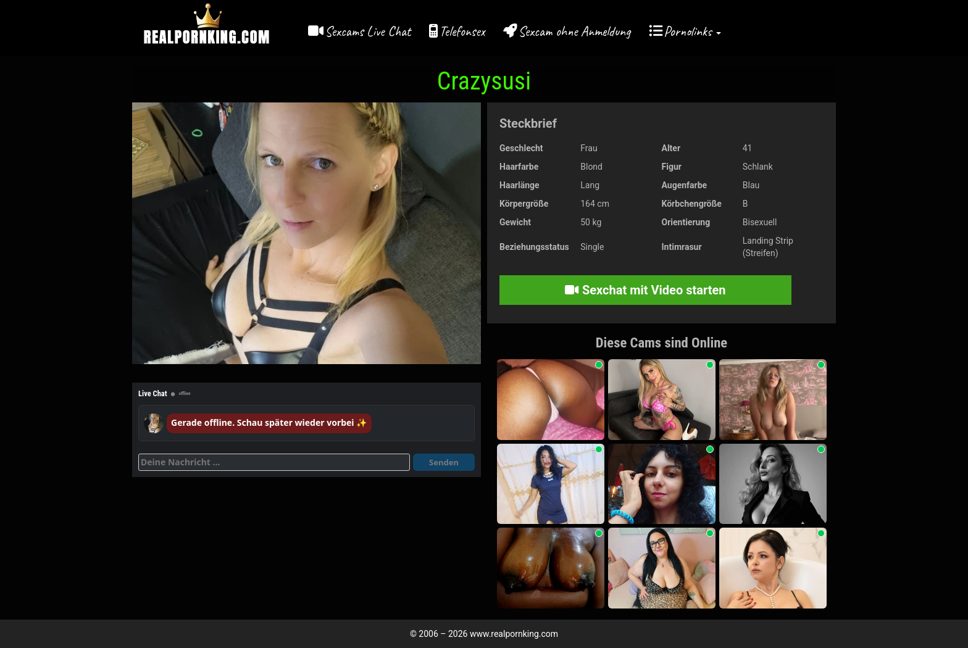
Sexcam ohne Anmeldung (574, 31)
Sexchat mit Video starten (645, 290)
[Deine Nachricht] (274, 462)
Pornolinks (692, 31)
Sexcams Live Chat (368, 31)
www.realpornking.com (514, 634)
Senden (444, 462)
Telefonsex (462, 31)
